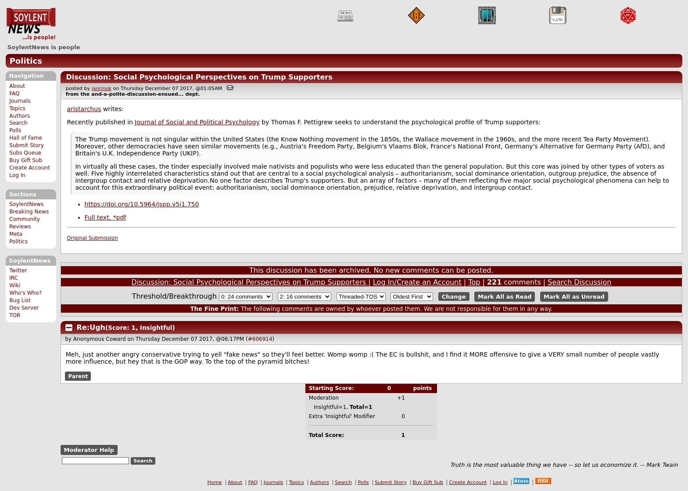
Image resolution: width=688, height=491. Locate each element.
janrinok (101, 88)
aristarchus (84, 108)
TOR (14, 315)
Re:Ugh (91, 327)
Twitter (18, 270)
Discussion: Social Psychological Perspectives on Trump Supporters (199, 77)
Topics (17, 108)
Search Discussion (579, 282)
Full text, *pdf (105, 217)
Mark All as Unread (574, 296)
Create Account (29, 168)
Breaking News (29, 212)
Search (18, 123)
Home (215, 482)
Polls (15, 130)
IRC (13, 278)
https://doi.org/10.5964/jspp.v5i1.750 (142, 204)
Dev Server (24, 308)
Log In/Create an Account (417, 282)
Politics (26, 60)
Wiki (14, 285)
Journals (19, 101)
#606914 (260, 339)
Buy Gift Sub (25, 160)
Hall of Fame (25, 138)
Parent (78, 376)
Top (474, 282)
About (17, 86)
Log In (17, 175)
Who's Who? (25, 293)
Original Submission (92, 238)
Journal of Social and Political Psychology (197, 122)
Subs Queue (25, 153)
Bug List (20, 300)
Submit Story (26, 145)
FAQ (14, 93)
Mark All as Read (505, 296)
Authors (19, 116)
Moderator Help (89, 450)
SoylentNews (31, 24)
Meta (15, 234)
